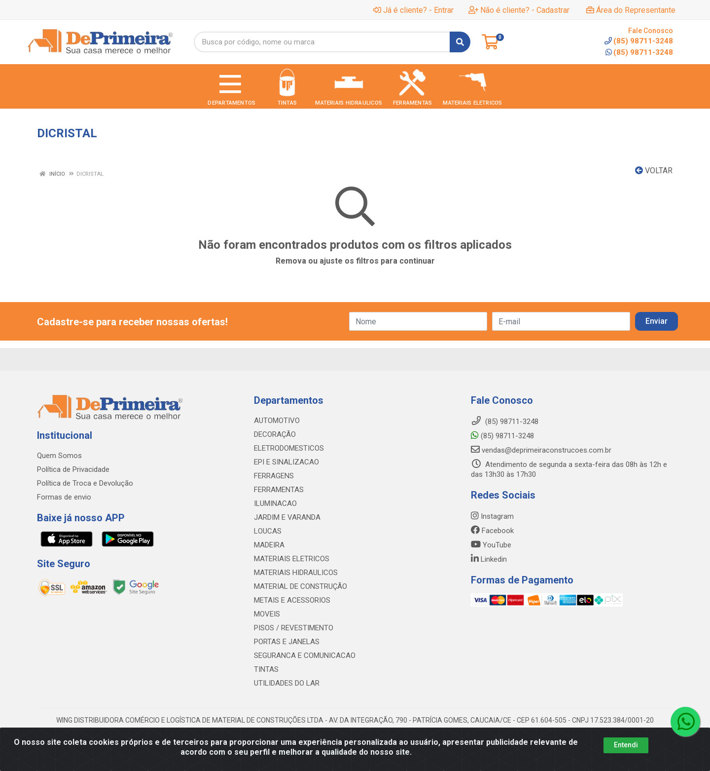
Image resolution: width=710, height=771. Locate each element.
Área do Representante (630, 10)
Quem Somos (59, 455)
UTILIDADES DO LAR (287, 683)
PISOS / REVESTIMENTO (293, 627)
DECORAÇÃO (275, 434)
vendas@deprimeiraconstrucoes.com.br (541, 450)
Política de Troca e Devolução (85, 483)
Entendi (626, 745)
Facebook (492, 530)
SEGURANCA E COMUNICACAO (304, 655)
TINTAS (266, 669)
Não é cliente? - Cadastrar (518, 10)
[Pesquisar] (460, 42)
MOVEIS (267, 614)
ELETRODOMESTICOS (289, 448)
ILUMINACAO (275, 503)
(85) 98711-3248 (639, 52)
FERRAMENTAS (279, 489)
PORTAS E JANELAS (287, 641)
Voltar (654, 170)
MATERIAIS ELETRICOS (291, 558)
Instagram (492, 516)
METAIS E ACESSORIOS (292, 600)
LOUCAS (268, 531)
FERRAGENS (274, 475)
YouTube (491, 544)
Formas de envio (64, 497)
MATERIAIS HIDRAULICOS (296, 572)
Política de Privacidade (73, 469)
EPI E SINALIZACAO (286, 462)
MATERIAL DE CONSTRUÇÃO (300, 586)
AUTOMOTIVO (277, 420)
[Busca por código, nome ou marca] (322, 42)
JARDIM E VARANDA (287, 517)
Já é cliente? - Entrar (413, 10)
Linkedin (489, 559)
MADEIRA (269, 544)
